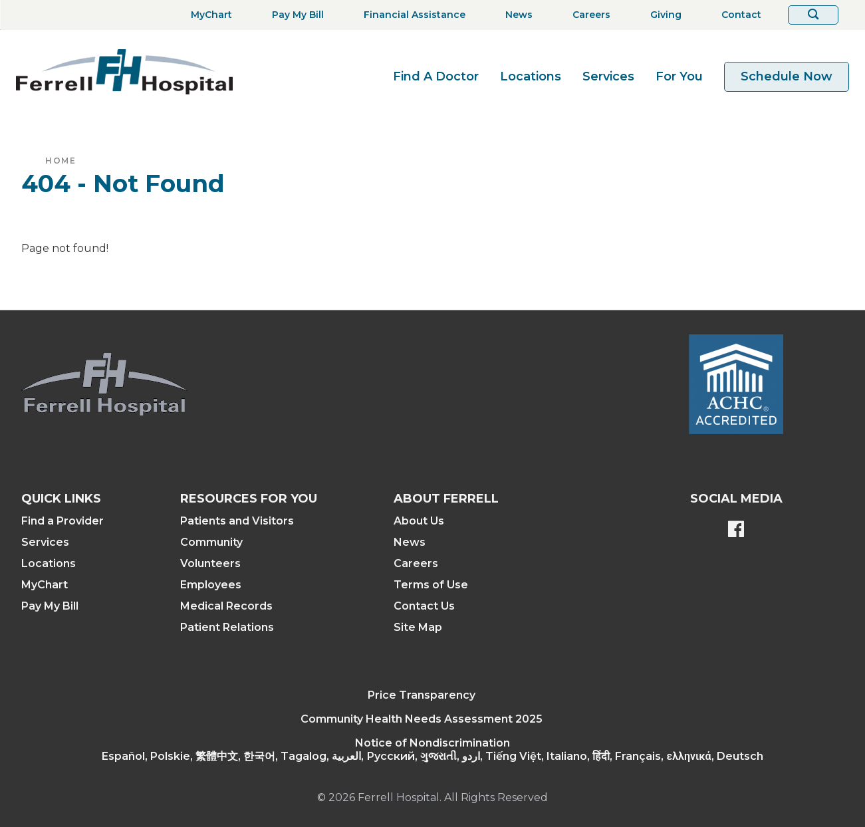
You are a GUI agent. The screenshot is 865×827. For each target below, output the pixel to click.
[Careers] (587, 15)
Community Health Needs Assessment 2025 (422, 719)
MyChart (44, 584)
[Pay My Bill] (294, 15)
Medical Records (226, 606)
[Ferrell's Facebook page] (736, 530)
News (410, 542)
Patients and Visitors (237, 521)
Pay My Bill (49, 606)
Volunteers (210, 563)
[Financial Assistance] (410, 15)
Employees (210, 584)
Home (60, 161)
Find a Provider (62, 521)
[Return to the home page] (124, 71)
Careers (416, 563)
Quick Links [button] (61, 498)
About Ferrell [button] (446, 498)
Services (608, 76)
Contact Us (424, 606)
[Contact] (737, 15)
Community (211, 542)
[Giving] (661, 15)
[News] (515, 15)
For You (679, 76)
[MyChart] (207, 15)
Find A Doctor (436, 76)
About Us (419, 521)
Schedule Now (786, 76)
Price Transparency (421, 695)
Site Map (418, 627)
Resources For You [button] (248, 498)
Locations (530, 76)
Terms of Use (431, 584)
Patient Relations (227, 627)
